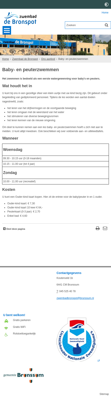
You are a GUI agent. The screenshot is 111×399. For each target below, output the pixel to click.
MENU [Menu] (7, 30)
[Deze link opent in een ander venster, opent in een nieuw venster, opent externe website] (78, 360)
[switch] (106, 4)
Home (105, 12)
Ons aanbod (48, 58)
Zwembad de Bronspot (25, 58)
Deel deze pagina (15, 229)
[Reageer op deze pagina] (105, 228)
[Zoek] (106, 25)
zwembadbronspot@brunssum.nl (75, 298)
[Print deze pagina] (97, 228)
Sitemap (104, 394)
